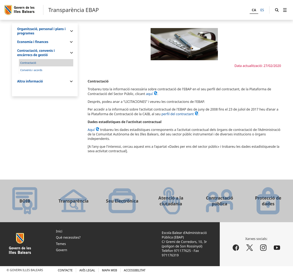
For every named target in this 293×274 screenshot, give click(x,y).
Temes (61, 243)
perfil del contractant (179, 114)
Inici (59, 231)
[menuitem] (285, 10)
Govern (61, 250)
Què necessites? (68, 237)
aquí (151, 93)
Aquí (94, 129)
